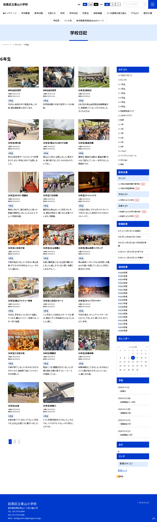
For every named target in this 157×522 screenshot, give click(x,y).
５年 (121, 142)
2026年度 (123, 272)
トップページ (11, 13)
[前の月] (118, 347)
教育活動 (39, 13)
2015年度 (123, 310)
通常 (85, 4)
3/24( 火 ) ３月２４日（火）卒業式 (130, 257)
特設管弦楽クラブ (127, 111)
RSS (121, 476)
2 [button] (14, 441)
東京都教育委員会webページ (90, 20)
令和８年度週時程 (130, 188)
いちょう (123, 151)
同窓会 (85, 13)
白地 (90, 4)
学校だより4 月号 (129, 200)
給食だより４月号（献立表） (133, 211)
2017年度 (123, 303)
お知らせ (52, 13)
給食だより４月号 (129, 216)
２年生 (122, 88)
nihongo (123, 160)
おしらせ (123, 79)
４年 (121, 137)
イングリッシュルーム (128, 155)
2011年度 (123, 323)
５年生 (122, 102)
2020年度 (123, 293)
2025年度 (123, 276)
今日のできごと (126, 75)
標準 (107, 4)
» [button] (19, 441)
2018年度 (123, 299)
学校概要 (25, 13)
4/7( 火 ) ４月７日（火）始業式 (129, 230)
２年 (121, 128)
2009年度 (123, 330)
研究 (62, 13)
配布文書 (148, 13)
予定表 (56, 20)
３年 (121, 133)
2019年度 (123, 296)
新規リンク (122, 470)
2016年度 (123, 306)
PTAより (135, 13)
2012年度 (123, 320)
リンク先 (68, 20)
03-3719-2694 (18, 511)
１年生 (122, 84)
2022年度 (123, 286)
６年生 (122, 106)
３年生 (122, 93)
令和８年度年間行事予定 (132, 184)
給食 (122, 119)
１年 (121, 124)
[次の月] (146, 347)
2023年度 (123, 282)
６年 (121, 146)
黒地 (96, 4)
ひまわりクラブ (126, 115)
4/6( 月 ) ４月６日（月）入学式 (129, 236)
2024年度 (123, 279)
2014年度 (123, 313)
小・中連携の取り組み (116, 13)
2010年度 (123, 327)
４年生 (122, 97)
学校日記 (73, 13)
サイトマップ (144, 502)
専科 (122, 164)
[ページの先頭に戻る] (154, 519)
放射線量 (97, 13)
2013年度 (123, 316)
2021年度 (123, 289)
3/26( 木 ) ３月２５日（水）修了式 (130, 251)
